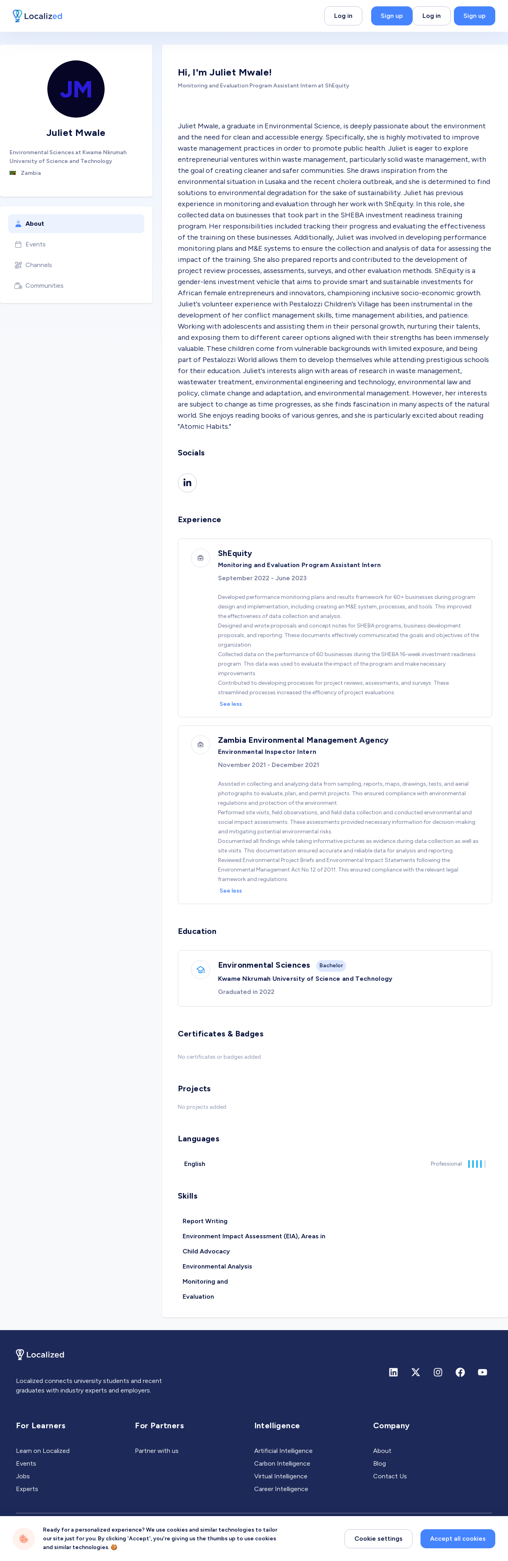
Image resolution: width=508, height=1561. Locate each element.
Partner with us (157, 1450)
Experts (27, 1489)
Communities (39, 286)
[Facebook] (460, 1372)
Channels (33, 265)
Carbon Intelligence (282, 1463)
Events (30, 244)
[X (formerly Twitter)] (415, 1372)
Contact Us (390, 1476)
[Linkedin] (187, 482)
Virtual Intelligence (281, 1476)
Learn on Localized (43, 1450)
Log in (343, 15)
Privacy (26, 1537)
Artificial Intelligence (283, 1450)
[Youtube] (482, 1372)
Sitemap (90, 1537)
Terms (57, 1537)
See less (231, 704)
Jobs (23, 1476)
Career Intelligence (281, 1489)
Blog (379, 1463)
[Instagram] (438, 1372)
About (29, 224)
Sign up (392, 15)
